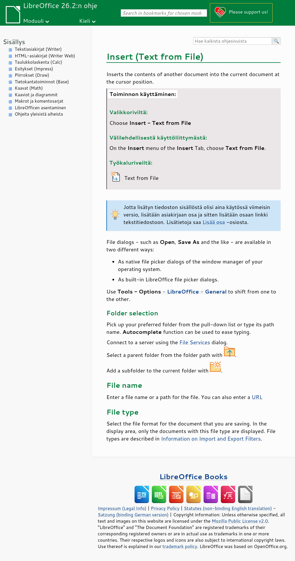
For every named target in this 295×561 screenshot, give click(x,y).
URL (257, 397)
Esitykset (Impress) (34, 69)
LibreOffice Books (193, 476)
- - (194, 291)
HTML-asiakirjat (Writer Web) (45, 56)
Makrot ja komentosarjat (39, 101)
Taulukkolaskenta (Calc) (38, 62)
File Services (194, 342)
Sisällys (14, 41)
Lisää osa (213, 222)
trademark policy (179, 546)
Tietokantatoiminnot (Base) (42, 82)
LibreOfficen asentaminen (40, 108)
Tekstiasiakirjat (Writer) (38, 49)
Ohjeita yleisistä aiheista (39, 114)
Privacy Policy (165, 508)
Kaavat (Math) (29, 88)
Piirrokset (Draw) (32, 75)
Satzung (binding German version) (133, 514)
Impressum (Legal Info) (122, 508)
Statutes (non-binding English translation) (228, 508)
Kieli (84, 21)
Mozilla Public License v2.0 (240, 521)
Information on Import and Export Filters (211, 438)
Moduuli (33, 21)
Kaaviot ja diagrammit (36, 95)
